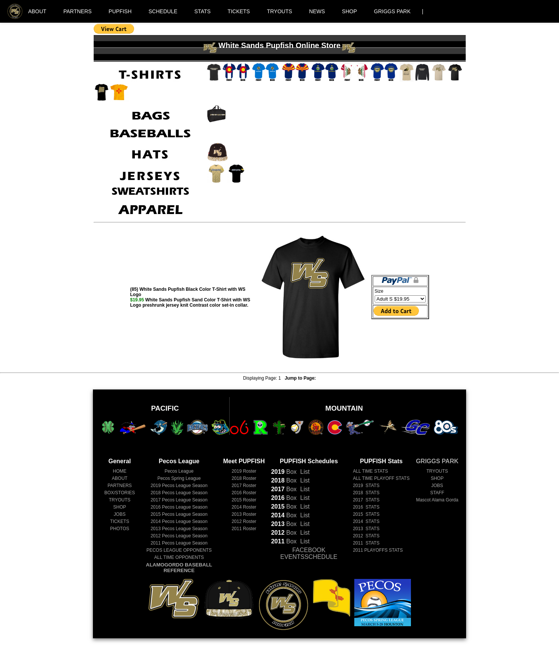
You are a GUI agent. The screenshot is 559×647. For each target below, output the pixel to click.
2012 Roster (244, 521)
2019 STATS (366, 485)
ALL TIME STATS (370, 471)
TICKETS (239, 11)
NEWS (317, 11)
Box (284, 472)
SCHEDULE (162, 11)
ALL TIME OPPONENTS (179, 557)
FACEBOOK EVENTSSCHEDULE (308, 553)
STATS (203, 11)
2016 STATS (366, 507)
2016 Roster (244, 492)
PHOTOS (119, 528)
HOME (120, 471)
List (303, 472)
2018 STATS (366, 492)
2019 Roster (244, 471)
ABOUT (37, 11)
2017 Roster (244, 485)
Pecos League (179, 471)
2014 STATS (366, 521)
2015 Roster (244, 500)
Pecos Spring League (179, 478)
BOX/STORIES (119, 492)
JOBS (119, 514)
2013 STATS (366, 528)
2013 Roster (244, 514)
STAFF (437, 492)
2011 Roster (244, 528)
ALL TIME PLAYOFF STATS (381, 478)
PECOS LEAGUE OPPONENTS (179, 550)
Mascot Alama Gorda (437, 500)
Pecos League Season (179, 485)
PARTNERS (77, 11)
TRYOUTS (279, 11)
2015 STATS (366, 514)
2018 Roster (244, 478)
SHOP (349, 11)
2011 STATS (366, 543)
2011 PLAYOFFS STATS (378, 550)
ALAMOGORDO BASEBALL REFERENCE (179, 567)
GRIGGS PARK (392, 11)
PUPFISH (120, 11)
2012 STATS (366, 535)
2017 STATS (366, 500)
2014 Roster (244, 507)
